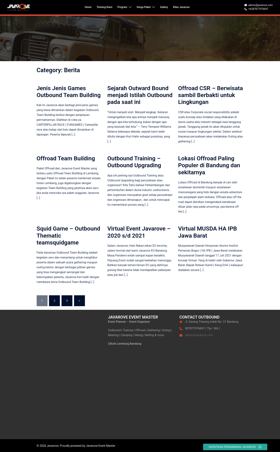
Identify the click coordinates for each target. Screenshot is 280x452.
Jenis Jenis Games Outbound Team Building (69, 91)
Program (122, 7)
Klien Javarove (181, 7)
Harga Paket (144, 7)
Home (88, 7)
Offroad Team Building (66, 158)
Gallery (164, 7)
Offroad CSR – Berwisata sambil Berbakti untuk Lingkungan (210, 95)
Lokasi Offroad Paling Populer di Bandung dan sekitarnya (209, 165)
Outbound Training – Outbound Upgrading (134, 162)
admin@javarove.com (199, 335)
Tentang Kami (104, 7)
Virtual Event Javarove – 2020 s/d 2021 (139, 232)
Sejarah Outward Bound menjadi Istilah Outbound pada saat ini (140, 95)
